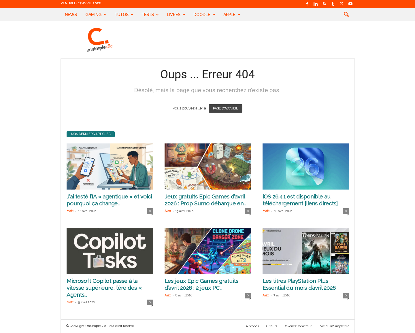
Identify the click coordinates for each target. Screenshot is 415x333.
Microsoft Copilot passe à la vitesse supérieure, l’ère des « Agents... (104, 288)
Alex (168, 211)
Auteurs (271, 326)
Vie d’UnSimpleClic (334, 326)
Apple (231, 14)
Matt (70, 211)
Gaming (96, 14)
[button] (346, 14)
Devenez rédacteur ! (299, 326)
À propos (252, 326)
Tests (150, 14)
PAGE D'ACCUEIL (225, 108)
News (71, 14)
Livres (176, 14)
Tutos (124, 14)
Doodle (204, 14)
